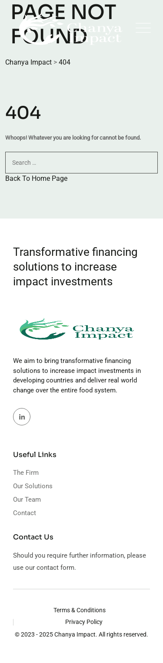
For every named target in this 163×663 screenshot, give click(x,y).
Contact (24, 513)
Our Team (27, 499)
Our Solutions (33, 486)
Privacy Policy (84, 621)
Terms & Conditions (79, 610)
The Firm (26, 473)
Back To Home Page (36, 178)
